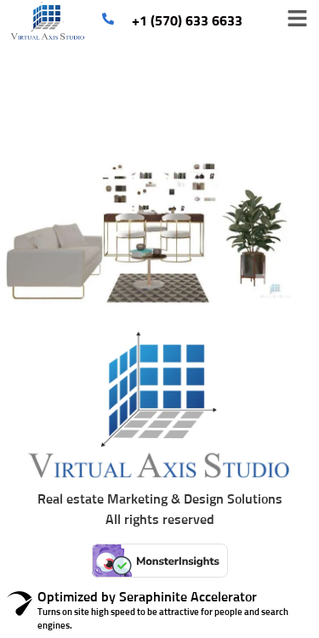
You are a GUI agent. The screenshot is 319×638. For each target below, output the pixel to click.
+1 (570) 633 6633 (187, 21)
